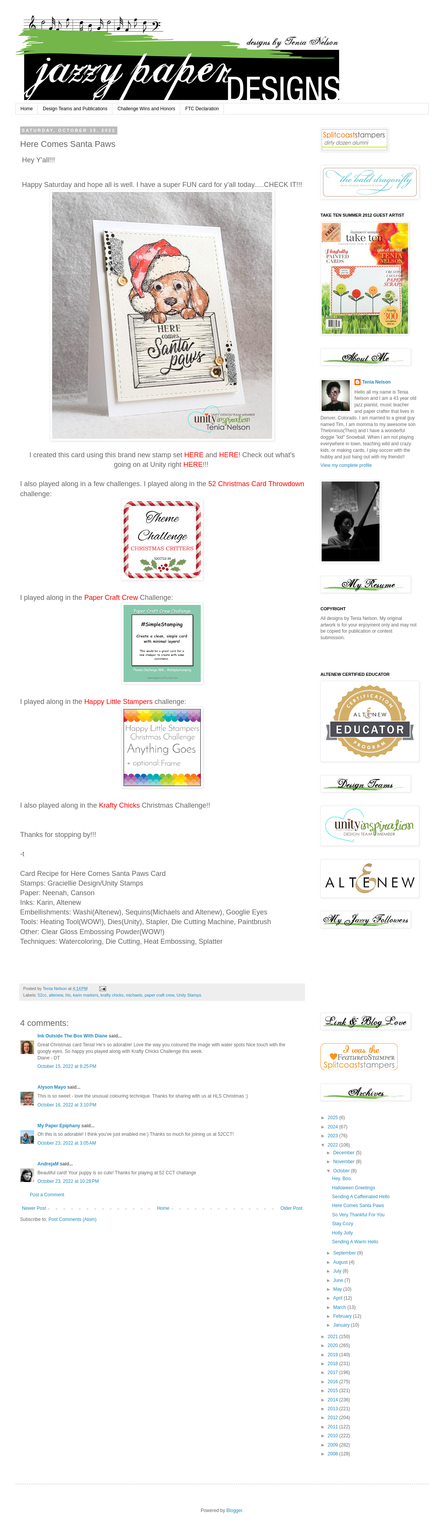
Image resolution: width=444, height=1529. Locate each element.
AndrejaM (48, 1164)
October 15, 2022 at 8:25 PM (66, 1066)
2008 (333, 1454)
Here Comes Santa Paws (358, 1205)
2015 (333, 1390)
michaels (134, 995)
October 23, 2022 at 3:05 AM (66, 1143)
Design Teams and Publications (75, 108)
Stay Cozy (342, 1223)
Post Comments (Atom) (72, 1219)
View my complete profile (346, 465)
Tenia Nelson (376, 382)
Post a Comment (47, 1194)
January (342, 1325)
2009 (333, 1445)
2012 (333, 1417)
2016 (333, 1381)
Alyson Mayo (51, 1087)
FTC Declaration (202, 108)
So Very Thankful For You (358, 1214)
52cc (42, 995)
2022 (333, 1145)
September (345, 1253)
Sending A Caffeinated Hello (361, 1196)
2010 (333, 1435)
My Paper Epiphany (58, 1125)
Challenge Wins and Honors (146, 108)
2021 (333, 1336)
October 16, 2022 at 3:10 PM (66, 1105)
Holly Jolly (342, 1233)
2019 (333, 1354)
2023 (333, 1135)
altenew (56, 995)
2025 (333, 1117)
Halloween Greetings (353, 1188)
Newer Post (34, 1208)
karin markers (85, 995)
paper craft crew (160, 995)
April (338, 1298)
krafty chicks (111, 995)
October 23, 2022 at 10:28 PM (68, 1181)
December (344, 1152)
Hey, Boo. (342, 1178)
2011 (333, 1427)
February (343, 1316)
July (338, 1271)
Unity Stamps (188, 995)
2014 (333, 1400)
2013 (333, 1408)
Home (26, 108)
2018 (333, 1363)
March (340, 1307)
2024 (333, 1127)
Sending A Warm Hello (355, 1241)
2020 (333, 1345)
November (344, 1161)
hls (68, 995)
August (341, 1262)
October (342, 1171)
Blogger (234, 1510)
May (338, 1289)
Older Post (291, 1208)
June (338, 1280)
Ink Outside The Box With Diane (72, 1036)
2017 (333, 1372)
